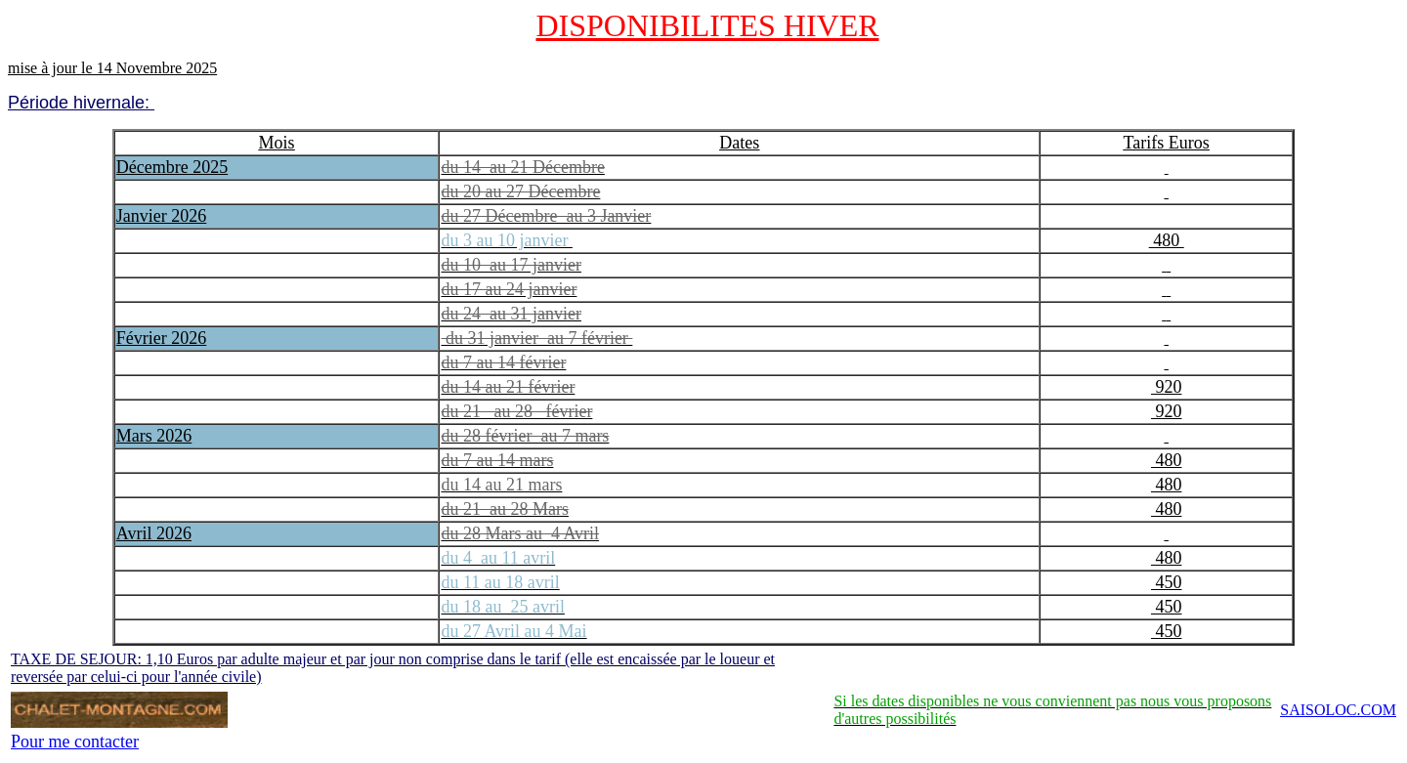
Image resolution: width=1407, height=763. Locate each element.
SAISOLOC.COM (1338, 709)
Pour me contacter (75, 741)
